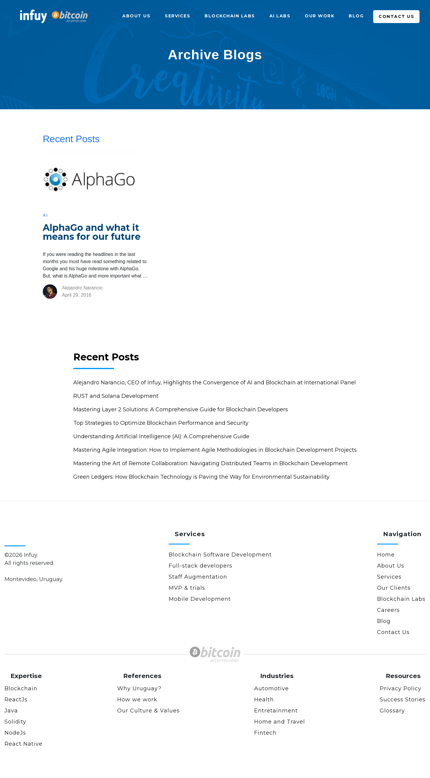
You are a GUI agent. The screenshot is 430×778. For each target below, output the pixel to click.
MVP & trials (187, 588)
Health (264, 699)
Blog (356, 16)
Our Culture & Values (148, 710)
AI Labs (280, 16)
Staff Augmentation (198, 577)
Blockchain (20, 688)
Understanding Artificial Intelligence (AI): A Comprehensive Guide (161, 436)
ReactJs (16, 699)
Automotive (271, 688)
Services (177, 16)
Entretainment (276, 710)
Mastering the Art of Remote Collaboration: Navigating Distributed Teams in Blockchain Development (210, 463)
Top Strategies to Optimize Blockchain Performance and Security (160, 423)
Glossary (392, 710)
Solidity (15, 721)
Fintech (265, 733)
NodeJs (15, 733)
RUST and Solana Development (115, 396)
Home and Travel (279, 721)
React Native (23, 744)
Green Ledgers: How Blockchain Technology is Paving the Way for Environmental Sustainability (201, 477)
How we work (137, 699)
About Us (136, 16)
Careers (388, 610)
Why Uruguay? (139, 688)
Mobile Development (200, 599)
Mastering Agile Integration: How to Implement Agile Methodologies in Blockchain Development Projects (215, 450)
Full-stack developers (200, 565)
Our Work (319, 16)
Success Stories (403, 699)
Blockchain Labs (230, 16)
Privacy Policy (400, 688)
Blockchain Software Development (220, 554)
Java (11, 710)
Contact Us (396, 16)
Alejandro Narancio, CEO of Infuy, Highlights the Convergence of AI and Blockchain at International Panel (214, 382)
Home (386, 554)
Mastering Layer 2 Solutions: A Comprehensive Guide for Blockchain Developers (180, 409)
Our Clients (394, 588)
